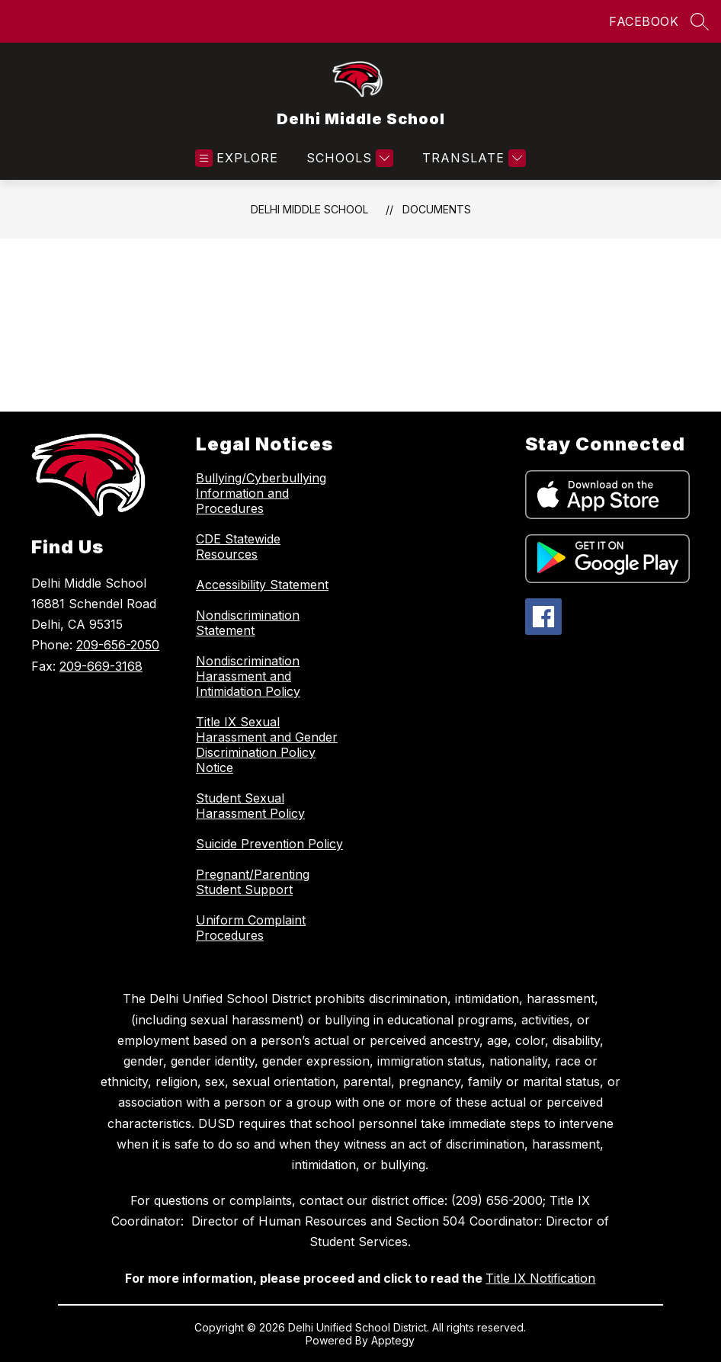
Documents (436, 209)
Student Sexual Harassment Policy (250, 805)
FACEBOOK (643, 21)
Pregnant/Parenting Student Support (252, 882)
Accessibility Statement (262, 584)
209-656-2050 (117, 644)
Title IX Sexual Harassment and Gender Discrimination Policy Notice (267, 744)
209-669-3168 (101, 666)
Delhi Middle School (309, 209)
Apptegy (393, 1340)
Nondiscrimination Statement (248, 622)
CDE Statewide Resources (238, 546)
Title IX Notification (540, 1278)
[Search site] (700, 21)
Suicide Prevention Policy (269, 843)
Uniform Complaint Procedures (251, 927)
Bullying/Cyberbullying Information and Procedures (261, 493)
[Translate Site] (472, 158)
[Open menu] (236, 158)
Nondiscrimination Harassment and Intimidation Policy (248, 676)
